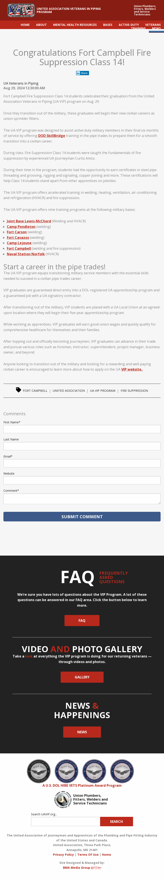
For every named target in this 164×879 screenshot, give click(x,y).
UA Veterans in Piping (20, 83)
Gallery (82, 677)
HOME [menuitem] (25, 25)
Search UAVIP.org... (44, 814)
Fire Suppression (134, 391)
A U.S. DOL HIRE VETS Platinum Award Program (82, 785)
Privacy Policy (63, 855)
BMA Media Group (82, 868)
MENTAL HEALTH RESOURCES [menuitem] (75, 25)
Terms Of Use (88, 855)
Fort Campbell (35, 391)
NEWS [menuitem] (156, 28)
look (29, 656)
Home (106, 855)
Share (82, 73)
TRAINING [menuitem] (138, 28)
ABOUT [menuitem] (41, 25)
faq (82, 620)
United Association (69, 391)
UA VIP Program (102, 391)
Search (116, 821)
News (82, 732)
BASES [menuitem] (107, 25)
